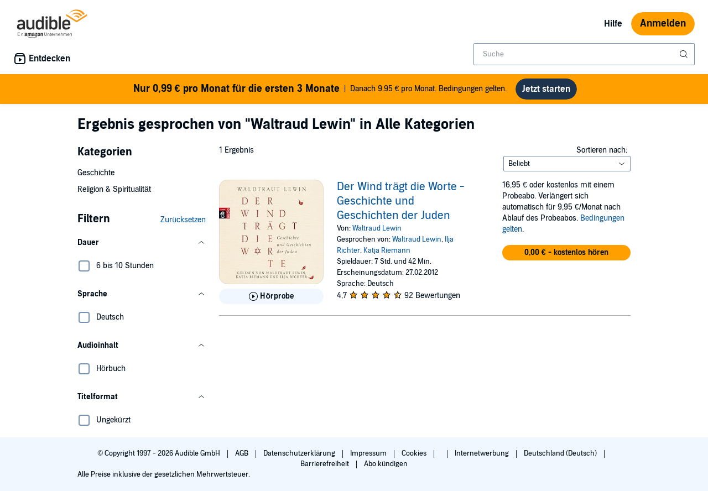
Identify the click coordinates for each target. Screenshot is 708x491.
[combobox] (584, 54)
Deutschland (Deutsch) (561, 453)
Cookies (415, 453)
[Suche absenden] (685, 54)
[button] (141, 243)
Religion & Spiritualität (114, 189)
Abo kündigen (386, 463)
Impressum (369, 453)
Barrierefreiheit (325, 463)
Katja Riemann (386, 250)
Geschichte (95, 172)
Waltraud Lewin (377, 228)
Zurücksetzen (183, 219)
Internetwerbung (483, 453)
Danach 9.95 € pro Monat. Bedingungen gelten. (320, 89)
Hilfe (613, 23)
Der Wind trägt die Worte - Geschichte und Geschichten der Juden (401, 201)
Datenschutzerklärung (300, 453)
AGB (242, 453)
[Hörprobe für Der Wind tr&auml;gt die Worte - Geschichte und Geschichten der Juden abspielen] (271, 296)
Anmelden (663, 23)
